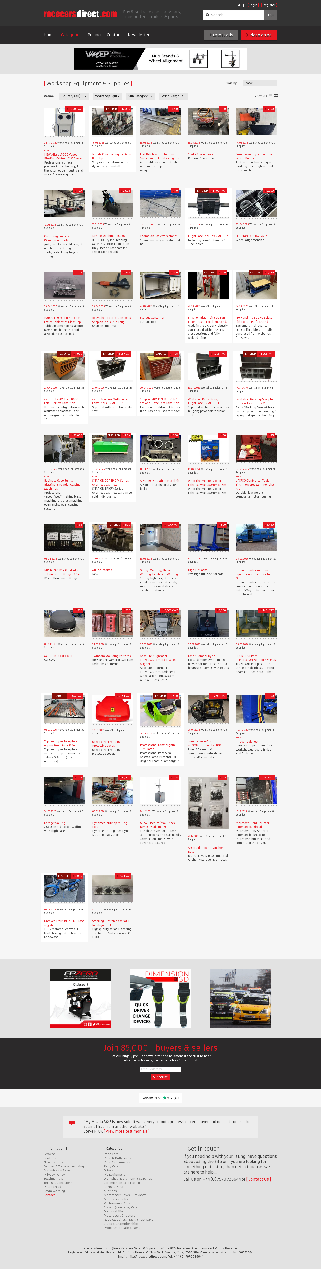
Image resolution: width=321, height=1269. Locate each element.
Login (253, 5)
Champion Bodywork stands (159, 236)
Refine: (49, 96)
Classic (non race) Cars (121, 1207)
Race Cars (111, 1154)
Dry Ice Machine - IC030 (108, 236)
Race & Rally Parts (117, 1158)
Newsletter (138, 35)
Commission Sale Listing (122, 1183)
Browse (49, 1154)
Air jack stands (102, 570)
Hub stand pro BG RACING (252, 236)
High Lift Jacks (197, 570)
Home (49, 35)
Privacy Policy (54, 1174)
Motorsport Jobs (116, 1199)
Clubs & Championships (121, 1224)
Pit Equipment (114, 1174)
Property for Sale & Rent (122, 1228)
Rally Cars (111, 1166)
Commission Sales (57, 1170)
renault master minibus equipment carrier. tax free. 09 (254, 574)
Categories (71, 35)
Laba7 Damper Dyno (201, 656)
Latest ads (221, 35)
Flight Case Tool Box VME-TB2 (208, 236)
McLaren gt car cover (58, 656)
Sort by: (231, 83)
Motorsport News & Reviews (125, 1195)
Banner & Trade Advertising (64, 1166)
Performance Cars (117, 1203)
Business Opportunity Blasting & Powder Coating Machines (62, 484)
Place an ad (259, 35)
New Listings (53, 1162)
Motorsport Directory (119, 1215)
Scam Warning (54, 1191)
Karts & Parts (114, 1187)
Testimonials (53, 1178)
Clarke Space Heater (201, 154)
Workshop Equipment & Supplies (128, 1178)
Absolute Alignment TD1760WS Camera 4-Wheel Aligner (158, 660)
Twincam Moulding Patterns (111, 656)
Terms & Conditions (58, 1183)
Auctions (110, 1191)
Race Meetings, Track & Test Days (128, 1219)
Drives (108, 1170)
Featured (50, 1158)
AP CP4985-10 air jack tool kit (159, 481)
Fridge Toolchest (247, 741)
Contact (114, 35)
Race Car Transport (118, 1162)
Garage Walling (54, 823)
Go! (271, 15)
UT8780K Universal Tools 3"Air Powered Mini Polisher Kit (255, 484)
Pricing (94, 35)
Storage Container (152, 317)
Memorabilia (113, 1211)
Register (269, 5)
